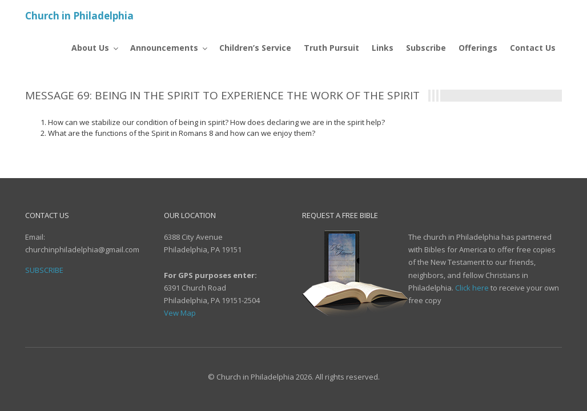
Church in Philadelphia (79, 15)
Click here (472, 288)
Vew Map (180, 313)
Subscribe (44, 270)
